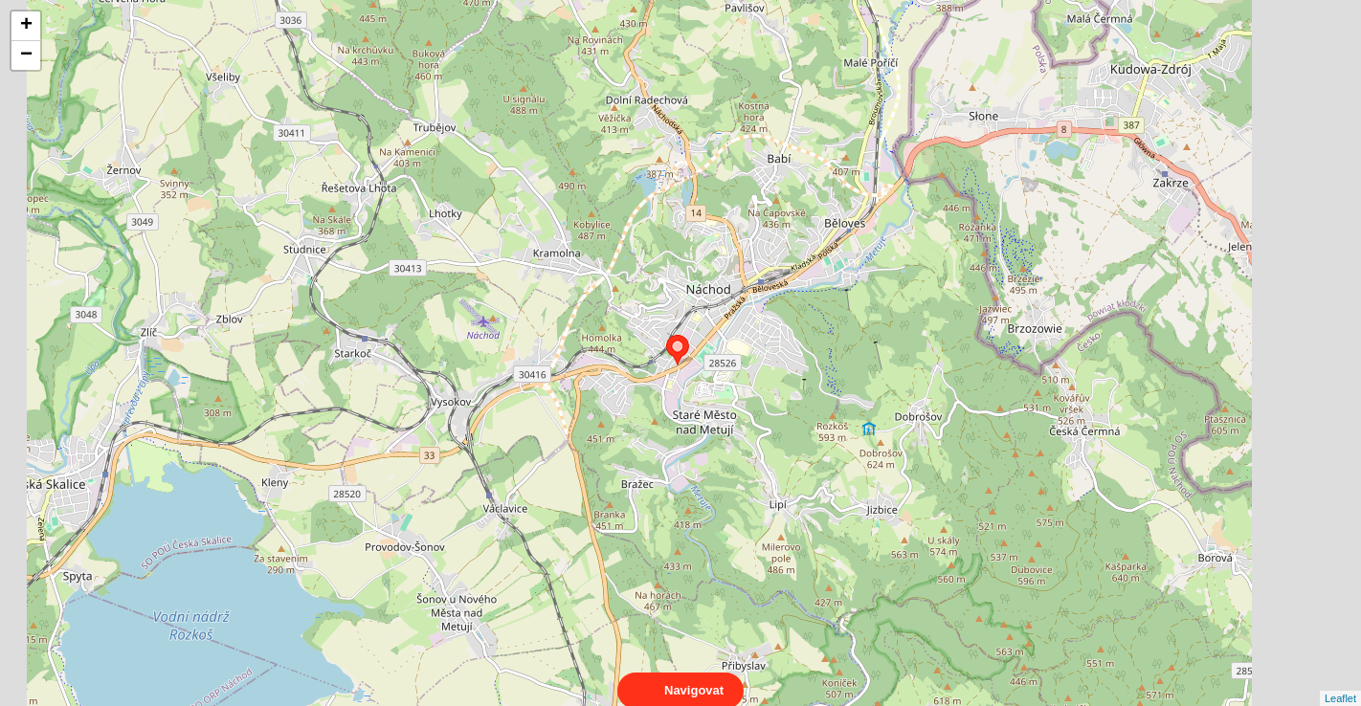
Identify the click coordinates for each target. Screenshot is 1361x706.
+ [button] (26, 25)
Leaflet (1340, 681)
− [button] (26, 55)
